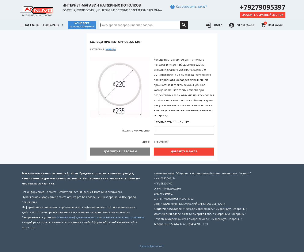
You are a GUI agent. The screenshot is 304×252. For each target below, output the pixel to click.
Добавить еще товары (120, 151)
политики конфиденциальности (76, 217)
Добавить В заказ (184, 151)
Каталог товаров (39, 24)
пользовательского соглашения (123, 217)
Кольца (111, 49)
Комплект (82, 25)
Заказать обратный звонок (262, 15)
